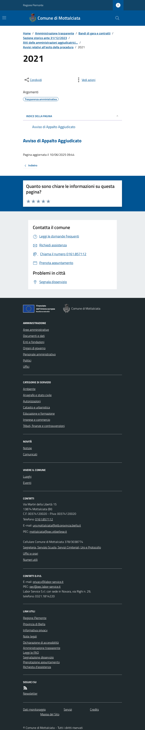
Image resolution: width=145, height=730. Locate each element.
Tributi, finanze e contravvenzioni (44, 425)
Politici (27, 360)
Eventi (27, 482)
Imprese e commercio (36, 419)
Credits (94, 709)
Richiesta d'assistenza (37, 667)
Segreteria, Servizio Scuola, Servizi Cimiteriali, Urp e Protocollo (62, 547)
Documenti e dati (34, 335)
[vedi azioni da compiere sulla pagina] (85, 80)
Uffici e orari (30, 553)
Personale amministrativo (39, 354)
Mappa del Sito (49, 714)
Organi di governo (34, 348)
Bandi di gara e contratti (94, 33)
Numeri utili (30, 559)
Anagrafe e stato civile (37, 395)
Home (27, 33)
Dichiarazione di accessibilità (41, 642)
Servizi (68, 709)
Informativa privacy (35, 630)
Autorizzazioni (32, 401)
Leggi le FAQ (31, 652)
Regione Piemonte (33, 5)
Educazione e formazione (39, 413)
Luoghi (27, 476)
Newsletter (30, 693)
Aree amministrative (36, 329)
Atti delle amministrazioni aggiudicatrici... (50, 42)
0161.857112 (44, 519)
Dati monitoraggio (34, 709)
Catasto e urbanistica (36, 407)
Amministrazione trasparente (54, 33)
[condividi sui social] (33, 80)
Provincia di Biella (34, 624)
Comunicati (30, 454)
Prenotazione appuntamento (41, 662)
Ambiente (29, 389)
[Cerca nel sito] (116, 18)
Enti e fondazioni (33, 342)
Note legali (30, 636)
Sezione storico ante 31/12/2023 (45, 38)
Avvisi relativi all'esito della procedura (48, 47)
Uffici (26, 366)
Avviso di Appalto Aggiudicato (52, 141)
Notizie (27, 448)
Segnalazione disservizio (38, 657)
